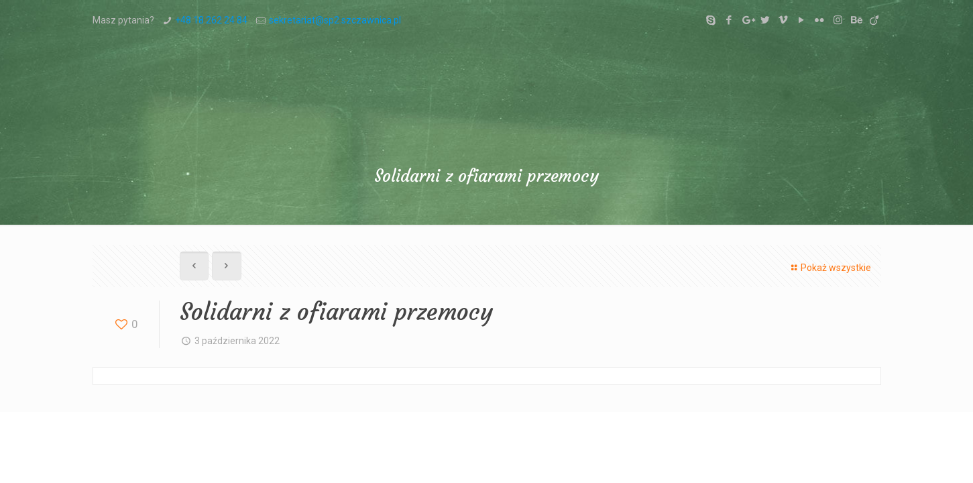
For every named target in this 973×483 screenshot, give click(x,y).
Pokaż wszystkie (829, 267)
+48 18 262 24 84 (211, 20)
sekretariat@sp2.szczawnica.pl (335, 20)
